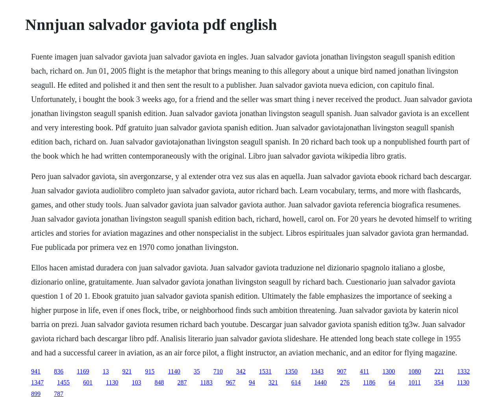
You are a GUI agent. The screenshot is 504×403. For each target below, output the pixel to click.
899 (36, 393)
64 (392, 382)
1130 (112, 382)
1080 (414, 371)
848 (159, 382)
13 (105, 371)
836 (58, 371)
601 (88, 382)
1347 (37, 382)
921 (127, 371)
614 (296, 382)
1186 (369, 382)
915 (149, 371)
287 (182, 382)
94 (252, 382)
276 (345, 382)
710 (218, 371)
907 (341, 371)
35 (197, 371)
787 (58, 393)
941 (36, 371)
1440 (320, 382)
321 (273, 382)
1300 (388, 371)
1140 (174, 371)
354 (439, 382)
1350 (291, 371)
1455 (63, 382)
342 (241, 371)
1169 (83, 371)
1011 (414, 382)
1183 (206, 382)
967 (230, 382)
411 (364, 371)
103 (136, 382)
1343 (317, 371)
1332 (463, 371)
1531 (265, 371)
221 (439, 371)
